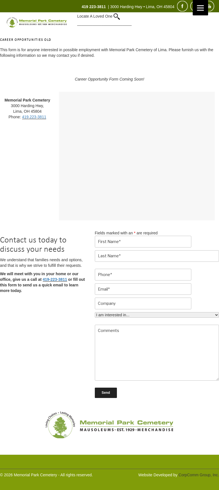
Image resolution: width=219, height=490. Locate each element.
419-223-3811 (55, 279)
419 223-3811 (94, 6)
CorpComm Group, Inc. (198, 475)
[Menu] (200, 7)
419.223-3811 (34, 117)
